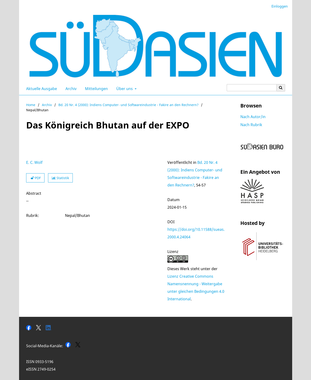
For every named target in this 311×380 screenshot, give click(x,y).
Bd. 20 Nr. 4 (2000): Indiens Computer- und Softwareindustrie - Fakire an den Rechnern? (128, 105)
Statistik (60, 178)
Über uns (124, 88)
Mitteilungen (95, 88)
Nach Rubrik (251, 124)
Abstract (33, 193)
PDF (35, 178)
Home (30, 105)
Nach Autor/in (253, 116)
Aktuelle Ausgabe (40, 88)
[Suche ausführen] (281, 87)
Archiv (70, 88)
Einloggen (278, 6)
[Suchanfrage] (252, 87)
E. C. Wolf (34, 162)
